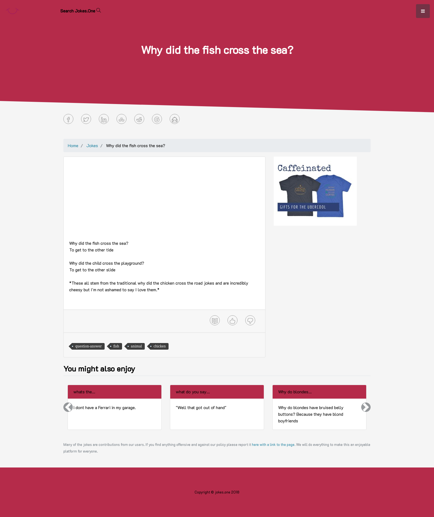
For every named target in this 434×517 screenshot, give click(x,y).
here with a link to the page (273, 444)
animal (136, 346)
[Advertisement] (164, 201)
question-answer (88, 346)
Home (73, 145)
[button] (68, 407)
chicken (160, 346)
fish (116, 346)
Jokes (92, 145)
